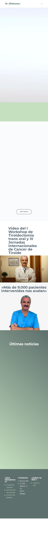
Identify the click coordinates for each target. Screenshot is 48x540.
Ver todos (24, 212)
